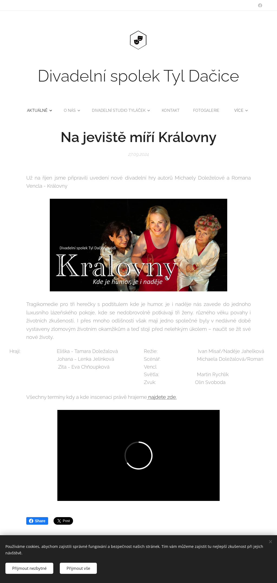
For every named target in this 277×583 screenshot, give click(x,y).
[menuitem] (38, 110)
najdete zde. (162, 397)
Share (37, 521)
